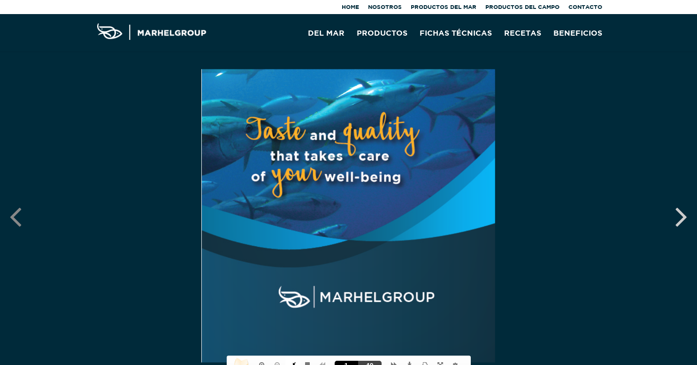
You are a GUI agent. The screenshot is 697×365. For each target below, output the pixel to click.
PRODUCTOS (382, 33)
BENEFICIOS (577, 33)
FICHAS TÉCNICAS (456, 33)
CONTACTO (585, 7)
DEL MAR (326, 33)
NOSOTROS (385, 7)
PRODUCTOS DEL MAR (443, 7)
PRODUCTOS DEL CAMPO (522, 7)
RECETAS (522, 33)
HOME (350, 7)
